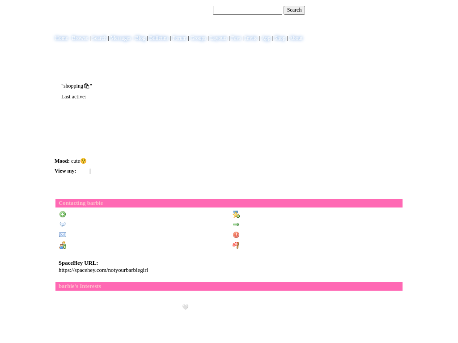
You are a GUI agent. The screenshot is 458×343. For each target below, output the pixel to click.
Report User (250, 245)
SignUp (397, 10)
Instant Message (80, 235)
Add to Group (78, 245)
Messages (120, 38)
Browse (80, 38)
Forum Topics (108, 171)
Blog (140, 38)
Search (294, 10)
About (295, 38)
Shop (279, 38)
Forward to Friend (257, 225)
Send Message (78, 225)
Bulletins (159, 38)
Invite (251, 38)
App (266, 38)
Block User (249, 235)
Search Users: (196, 10)
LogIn (379, 10)
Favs (236, 38)
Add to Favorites (255, 214)
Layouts (219, 38)
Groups (198, 38)
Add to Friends (79, 214)
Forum (179, 38)
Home (61, 38)
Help (363, 10)
